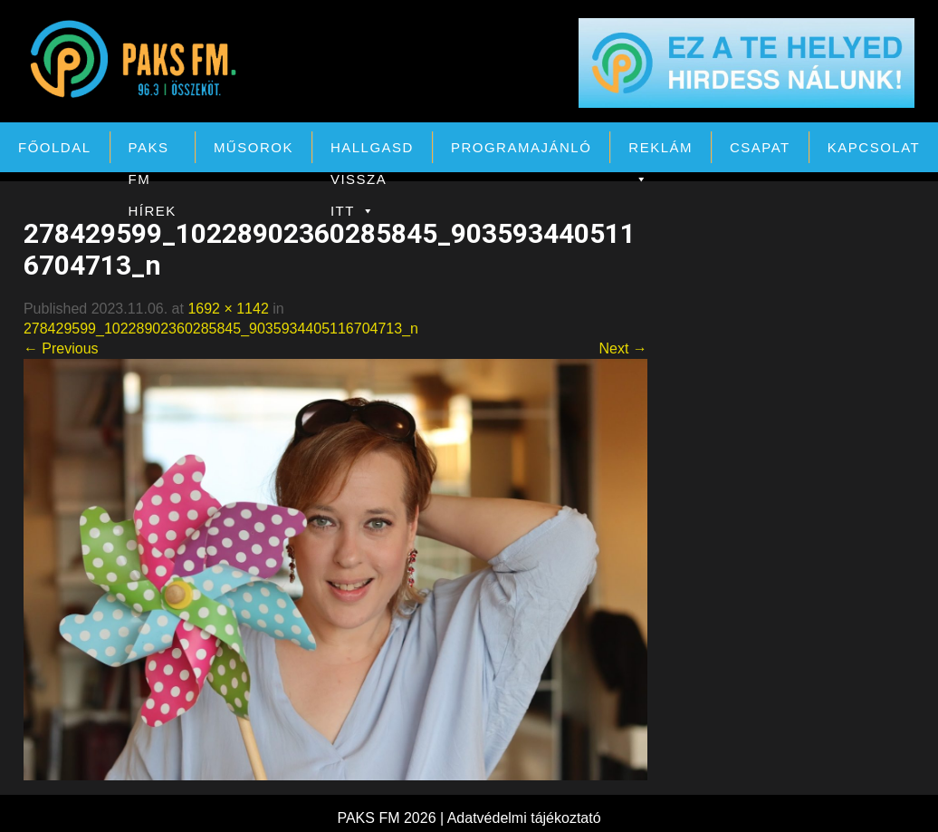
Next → (622, 348)
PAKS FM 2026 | (391, 818)
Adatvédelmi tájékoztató (524, 818)
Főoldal (54, 147)
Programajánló (521, 147)
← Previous (61, 348)
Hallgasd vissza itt (372, 151)
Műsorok (253, 147)
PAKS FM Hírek (153, 151)
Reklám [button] (660, 151)
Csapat (760, 147)
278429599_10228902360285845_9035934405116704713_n (221, 328)
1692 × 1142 (227, 308)
